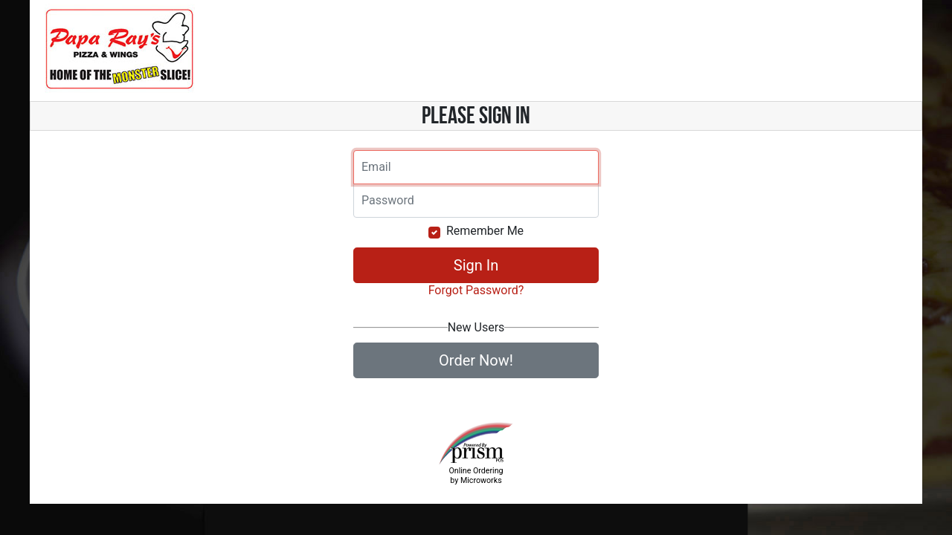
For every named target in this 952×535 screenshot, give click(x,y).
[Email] (476, 167)
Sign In (476, 265)
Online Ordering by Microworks (475, 475)
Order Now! (476, 360)
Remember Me (485, 231)
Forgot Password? (476, 290)
